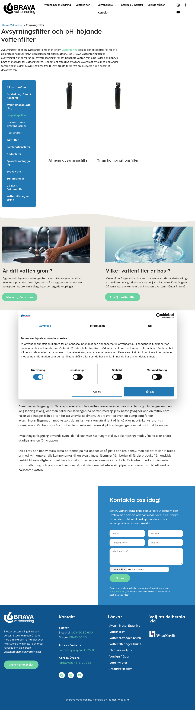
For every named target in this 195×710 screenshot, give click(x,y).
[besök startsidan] (19, 617)
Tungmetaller (15, 178)
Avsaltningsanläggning (57, 4)
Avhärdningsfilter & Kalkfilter (19, 96)
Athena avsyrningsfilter (69, 160)
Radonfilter (14, 154)
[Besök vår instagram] (71, 675)
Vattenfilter (17, 25)
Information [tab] (97, 325)
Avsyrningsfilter (16, 115)
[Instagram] (178, 5)
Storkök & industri (132, 4)
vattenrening (70, 50)
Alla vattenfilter (17, 87)
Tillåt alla (148, 391)
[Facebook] (185, 5)
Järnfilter (13, 140)
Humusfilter (14, 133)
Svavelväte (14, 171)
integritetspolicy (118, 591)
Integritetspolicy (120, 673)
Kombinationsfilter (18, 147)
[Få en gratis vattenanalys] (21, 664)
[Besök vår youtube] (81, 675)
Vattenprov (117, 632)
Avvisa (97, 391)
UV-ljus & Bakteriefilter (15, 187)
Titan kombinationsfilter (118, 160)
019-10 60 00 (78, 637)
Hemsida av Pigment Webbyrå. (110, 699)
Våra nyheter (118, 666)
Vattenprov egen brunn (125, 639)
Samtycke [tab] (45, 325)
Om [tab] (150, 325)
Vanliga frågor (156, 4)
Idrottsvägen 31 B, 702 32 (75, 662)
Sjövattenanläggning (19, 163)
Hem (5, 25)
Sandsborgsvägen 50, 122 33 (77, 650)
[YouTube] (178, 12)
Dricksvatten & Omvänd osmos (16, 124)
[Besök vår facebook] (62, 675)
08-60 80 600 (83, 632)
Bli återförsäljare (120, 653)
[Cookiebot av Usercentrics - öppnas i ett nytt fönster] (158, 315)
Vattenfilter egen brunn (18, 198)
